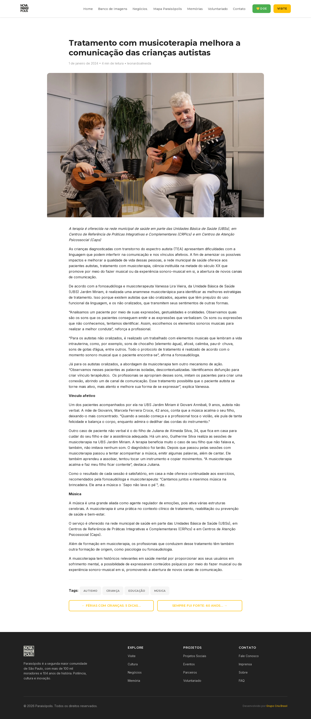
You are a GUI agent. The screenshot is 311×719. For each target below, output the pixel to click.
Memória (134, 680)
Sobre (243, 672)
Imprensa (245, 664)
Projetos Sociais (194, 656)
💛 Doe (261, 8)
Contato (239, 9)
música (160, 590)
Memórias (195, 9)
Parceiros (190, 672)
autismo (90, 590)
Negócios (140, 9)
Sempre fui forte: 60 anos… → (199, 606)
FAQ (242, 680)
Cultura (133, 664)
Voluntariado (218, 9)
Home (88, 9)
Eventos (189, 664)
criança (112, 590)
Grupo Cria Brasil (276, 706)
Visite (282, 8)
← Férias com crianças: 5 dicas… (111, 606)
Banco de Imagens (112, 9)
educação (136, 590)
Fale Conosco (249, 656)
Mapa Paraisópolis (167, 9)
